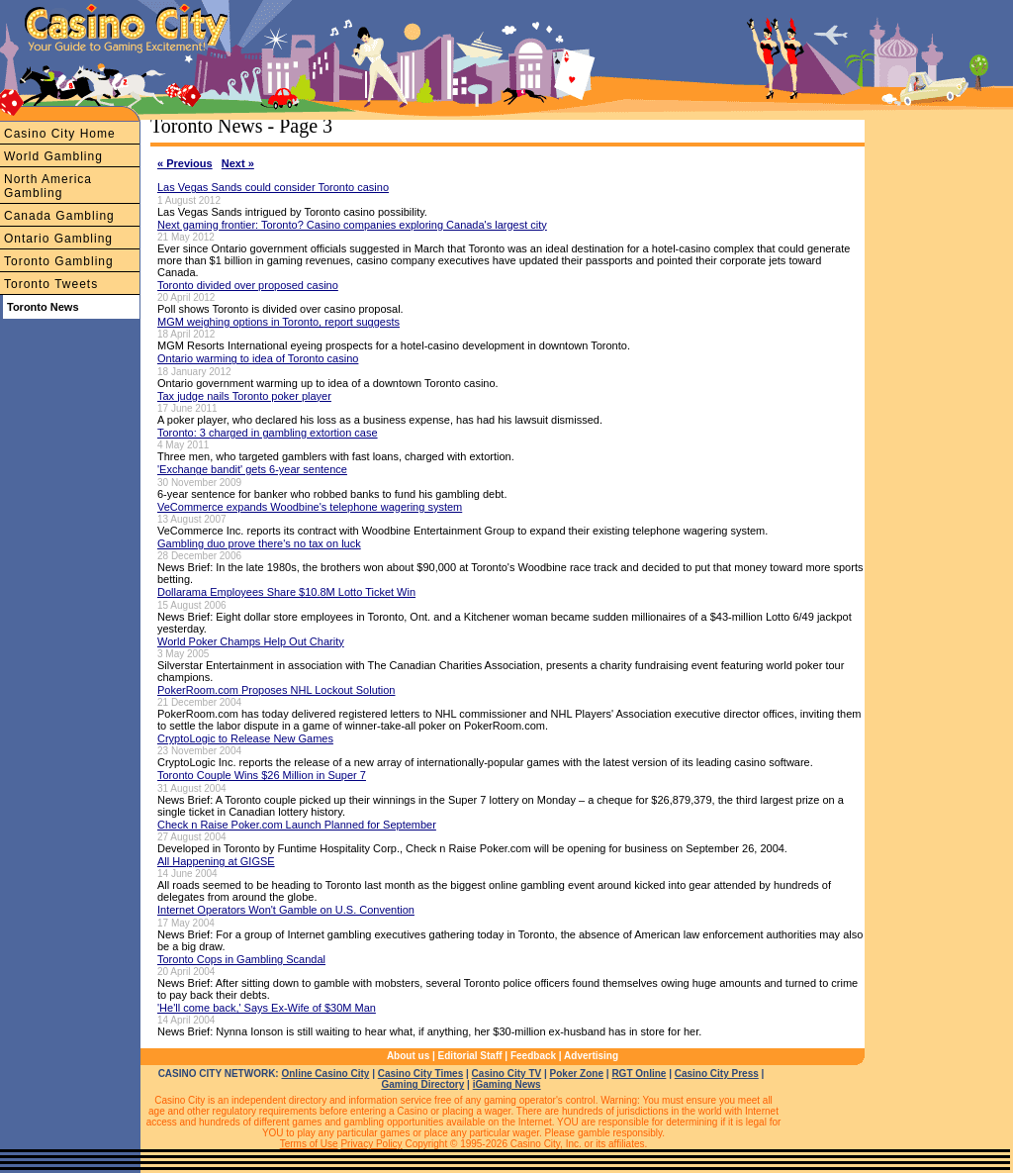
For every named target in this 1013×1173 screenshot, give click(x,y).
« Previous (185, 163)
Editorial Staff (470, 1055)
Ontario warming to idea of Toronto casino (257, 358)
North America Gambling (48, 186)
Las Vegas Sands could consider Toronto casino (273, 187)
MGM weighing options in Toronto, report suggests (278, 322)
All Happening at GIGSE (216, 861)
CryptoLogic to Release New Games (245, 738)
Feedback (533, 1055)
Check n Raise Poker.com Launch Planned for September (296, 825)
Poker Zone (576, 1073)
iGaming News (507, 1084)
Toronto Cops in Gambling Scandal (241, 959)
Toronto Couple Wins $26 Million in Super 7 (261, 775)
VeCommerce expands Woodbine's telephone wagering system (309, 507)
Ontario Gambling (58, 238)
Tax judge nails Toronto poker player (244, 396)
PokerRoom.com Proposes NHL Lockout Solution (276, 690)
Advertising (591, 1055)
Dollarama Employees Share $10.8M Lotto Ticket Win (286, 592)
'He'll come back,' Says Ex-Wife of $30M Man (266, 1008)
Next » (238, 163)
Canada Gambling (59, 216)
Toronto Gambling (59, 261)
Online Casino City (325, 1073)
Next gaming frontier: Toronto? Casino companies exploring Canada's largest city (352, 225)
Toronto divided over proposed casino (247, 285)
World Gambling (53, 156)
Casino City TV (507, 1073)
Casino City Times (421, 1073)
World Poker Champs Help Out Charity (250, 641)
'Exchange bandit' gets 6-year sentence (252, 469)
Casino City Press (717, 1073)
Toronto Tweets (51, 284)
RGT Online (638, 1073)
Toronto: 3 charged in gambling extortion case (267, 433)
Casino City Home (60, 134)
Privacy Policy (371, 1143)
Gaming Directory (422, 1084)
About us (408, 1055)
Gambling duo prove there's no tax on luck (259, 543)
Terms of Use (309, 1143)
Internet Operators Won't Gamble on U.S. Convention (285, 910)
